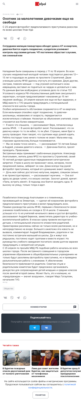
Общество (8, 288)
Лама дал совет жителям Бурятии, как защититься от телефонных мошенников (45, 372)
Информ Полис (40, 4)
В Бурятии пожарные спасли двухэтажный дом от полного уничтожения (16, 371)
